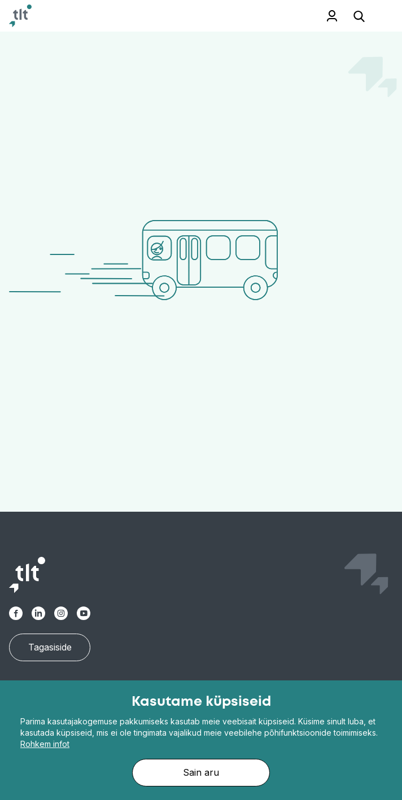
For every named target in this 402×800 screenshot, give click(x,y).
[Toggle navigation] (379, 16)
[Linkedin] (38, 613)
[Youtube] (83, 613)
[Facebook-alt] (16, 613)
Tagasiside (50, 647)
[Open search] (359, 15)
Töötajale (316, 15)
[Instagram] (61, 613)
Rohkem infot (44, 744)
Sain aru (201, 772)
